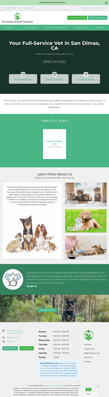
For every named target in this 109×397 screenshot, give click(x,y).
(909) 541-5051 (54, 62)
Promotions (101, 8)
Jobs (93, 8)
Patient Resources (56, 28)
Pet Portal (85, 8)
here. (76, 395)
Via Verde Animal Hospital (53, 386)
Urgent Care (30, 28)
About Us (81, 28)
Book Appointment (98, 18)
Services (9, 28)
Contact (99, 28)
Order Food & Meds (77, 18)
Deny (88, 394)
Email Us (10, 342)
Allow (88, 389)
